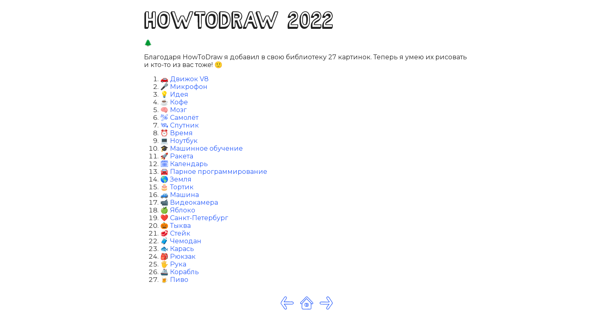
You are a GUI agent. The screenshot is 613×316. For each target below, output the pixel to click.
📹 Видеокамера (189, 202)
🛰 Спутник (179, 125)
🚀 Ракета (176, 156)
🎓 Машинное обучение (201, 148)
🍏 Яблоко (177, 210)
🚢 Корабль (179, 272)
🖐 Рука (173, 264)
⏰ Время (176, 133)
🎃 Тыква (175, 225)
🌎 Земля (176, 179)
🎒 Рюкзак (178, 256)
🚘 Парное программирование (213, 171)
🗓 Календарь (184, 164)
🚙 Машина (179, 195)
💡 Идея (174, 94)
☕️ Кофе (174, 102)
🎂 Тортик (177, 187)
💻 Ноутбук (179, 141)
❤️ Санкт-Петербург (194, 218)
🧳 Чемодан (180, 241)
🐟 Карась (177, 249)
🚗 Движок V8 (184, 79)
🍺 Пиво (174, 280)
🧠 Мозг (173, 110)
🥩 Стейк (175, 233)
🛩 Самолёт (179, 117)
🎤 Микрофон (183, 87)
